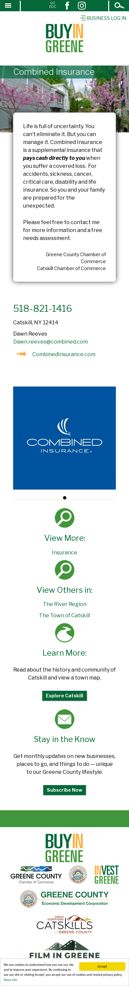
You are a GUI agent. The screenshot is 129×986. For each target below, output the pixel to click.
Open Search (120, 6)
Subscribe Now (64, 790)
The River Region (64, 604)
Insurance (64, 552)
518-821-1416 (42, 308)
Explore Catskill (64, 695)
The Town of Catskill (64, 615)
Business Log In (102, 18)
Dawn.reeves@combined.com (50, 342)
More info (10, 980)
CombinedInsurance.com (63, 354)
